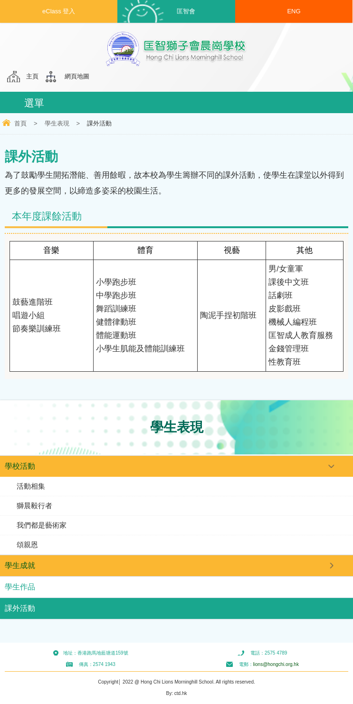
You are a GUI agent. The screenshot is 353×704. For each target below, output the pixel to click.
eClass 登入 (58, 11)
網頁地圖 (77, 76)
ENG (293, 11)
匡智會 (186, 11)
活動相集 (31, 486)
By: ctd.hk (176, 693)
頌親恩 (27, 544)
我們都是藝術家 (42, 525)
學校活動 (20, 466)
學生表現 (57, 123)
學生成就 (20, 565)
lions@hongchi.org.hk (276, 664)
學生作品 (20, 587)
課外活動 (20, 608)
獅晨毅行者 (34, 505)
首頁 (20, 123)
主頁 (32, 76)
